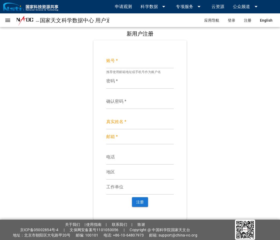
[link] (124, 6)
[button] (154, 6)
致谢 (141, 224)
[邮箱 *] (140, 136)
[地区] (140, 172)
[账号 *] (140, 60)
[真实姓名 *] (140, 121)
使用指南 (93, 224)
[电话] (140, 157)
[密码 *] (140, 81)
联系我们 (119, 224)
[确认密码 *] (140, 101)
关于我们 (72, 224)
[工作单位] (140, 187)
